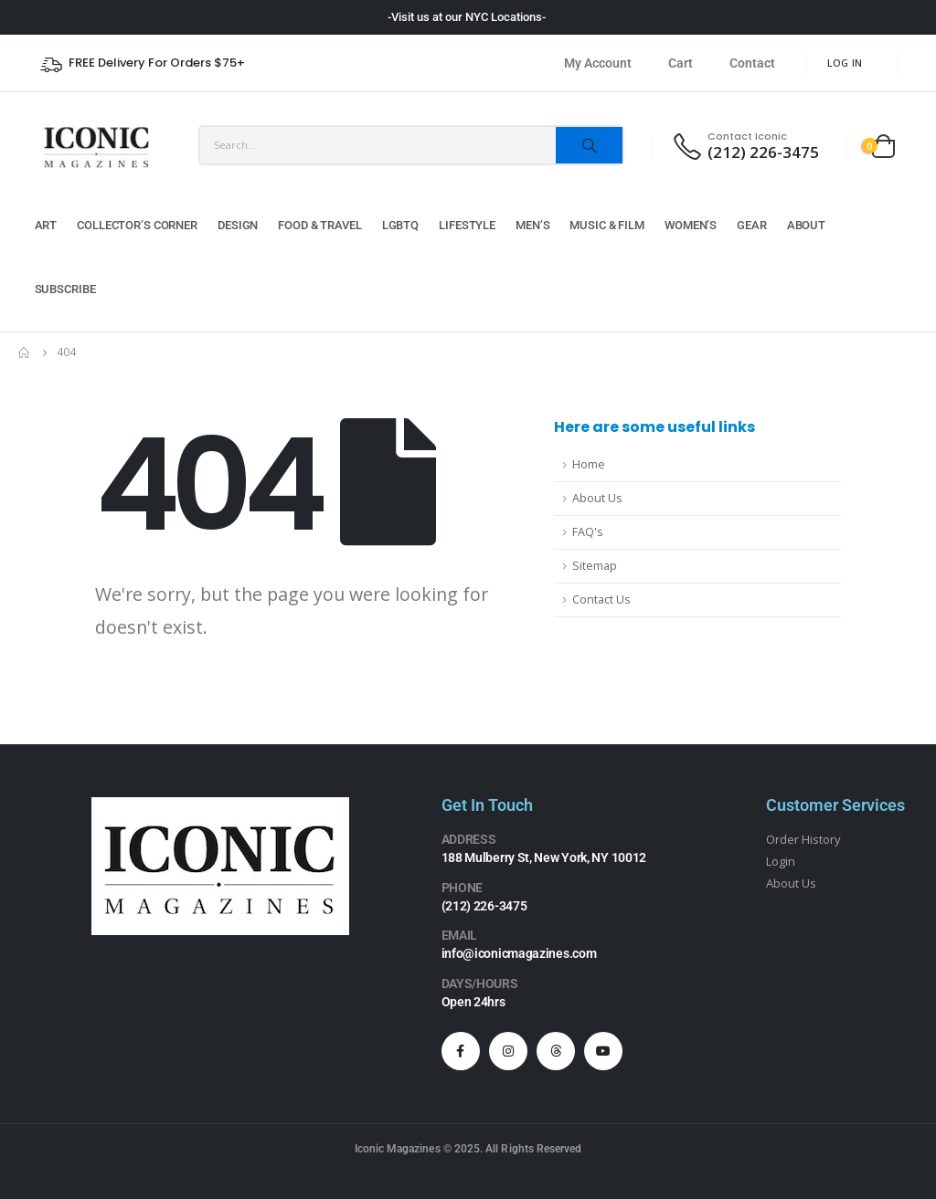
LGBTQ (400, 225)
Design (238, 225)
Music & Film (606, 225)
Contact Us (601, 599)
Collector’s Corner (137, 225)
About (806, 225)
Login (780, 861)
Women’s (691, 225)
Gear (752, 225)
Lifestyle (467, 225)
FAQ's (587, 532)
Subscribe (65, 289)
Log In (845, 62)
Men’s (532, 225)
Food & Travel (319, 225)
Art (46, 225)
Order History (804, 839)
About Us (597, 498)
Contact (752, 63)
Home (588, 464)
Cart (680, 63)
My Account (598, 63)
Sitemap (594, 565)
